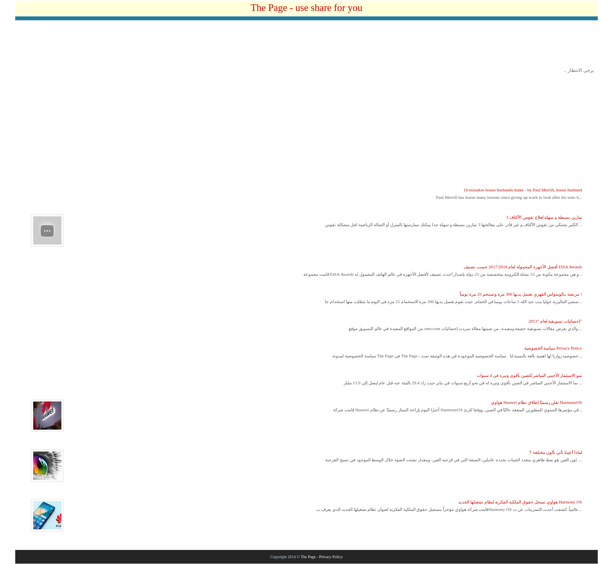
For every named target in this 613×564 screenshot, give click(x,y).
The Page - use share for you (306, 7)
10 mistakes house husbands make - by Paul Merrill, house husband (523, 189)
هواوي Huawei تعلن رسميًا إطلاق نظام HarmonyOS (536, 402)
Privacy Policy (330, 557)
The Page (308, 557)
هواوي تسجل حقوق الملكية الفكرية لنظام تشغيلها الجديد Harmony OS (520, 502)
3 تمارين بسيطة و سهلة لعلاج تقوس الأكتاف (544, 217)
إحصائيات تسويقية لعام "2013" (555, 321)
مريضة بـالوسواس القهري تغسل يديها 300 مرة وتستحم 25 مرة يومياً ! (521, 294)
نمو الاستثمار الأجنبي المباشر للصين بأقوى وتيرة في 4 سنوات (529, 375)
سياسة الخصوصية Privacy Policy (553, 348)
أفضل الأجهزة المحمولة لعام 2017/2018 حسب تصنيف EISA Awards (523, 266)
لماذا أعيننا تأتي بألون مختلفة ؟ (555, 452)
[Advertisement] (306, 45)
